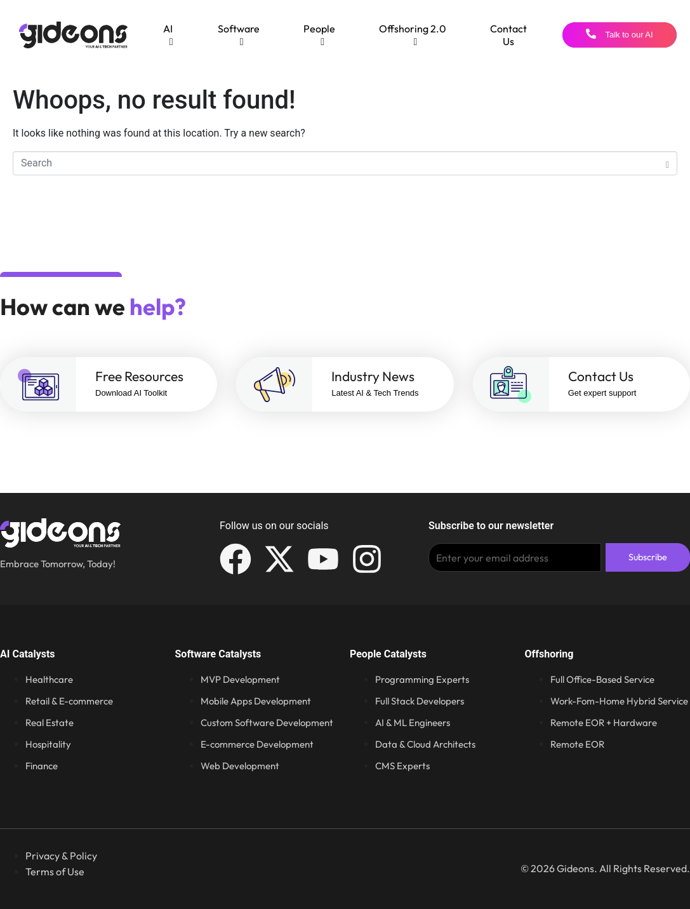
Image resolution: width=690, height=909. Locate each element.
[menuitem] (168, 35)
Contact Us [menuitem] (508, 35)
